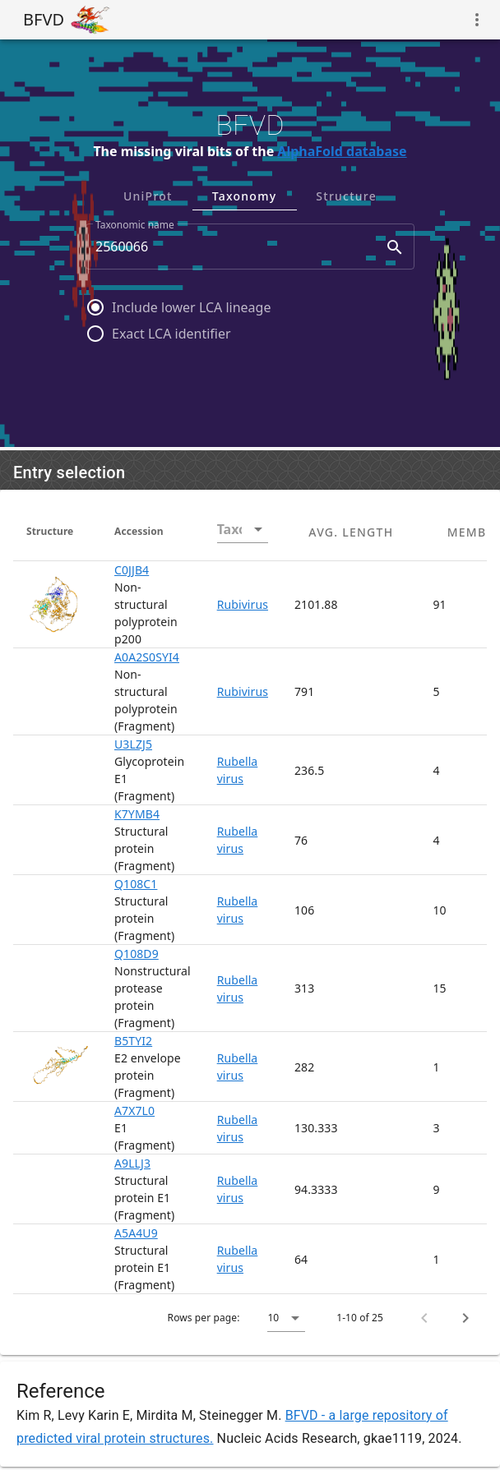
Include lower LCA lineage (191, 307)
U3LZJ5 (133, 744)
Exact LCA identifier (171, 333)
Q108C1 (135, 884)
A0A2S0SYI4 (146, 657)
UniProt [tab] (148, 196)
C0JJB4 (131, 570)
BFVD (43, 19)
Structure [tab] (346, 196)
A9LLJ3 (132, 1163)
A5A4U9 (136, 1233)
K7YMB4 (137, 814)
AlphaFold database (341, 151)
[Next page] (465, 1318)
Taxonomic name (134, 225)
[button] (286, 1318)
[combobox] (250, 246)
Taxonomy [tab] (244, 196)
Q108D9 (136, 953)
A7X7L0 (134, 1110)
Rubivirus (242, 604)
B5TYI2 (133, 1040)
